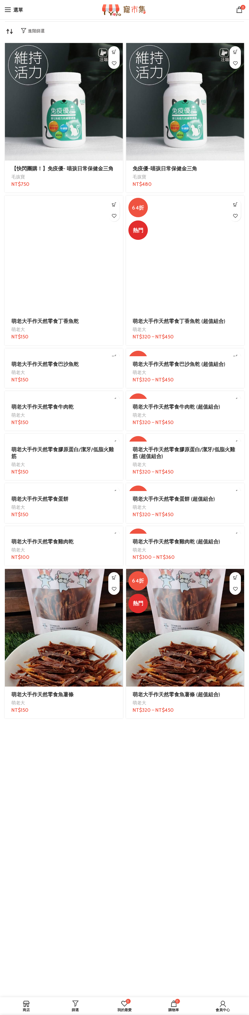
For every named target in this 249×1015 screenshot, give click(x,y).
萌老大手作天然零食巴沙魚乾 (45, 364)
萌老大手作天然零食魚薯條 (42, 694)
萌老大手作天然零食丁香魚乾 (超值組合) (179, 321)
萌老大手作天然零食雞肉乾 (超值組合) (176, 542)
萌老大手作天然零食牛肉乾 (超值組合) (176, 407)
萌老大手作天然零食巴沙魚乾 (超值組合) (179, 364)
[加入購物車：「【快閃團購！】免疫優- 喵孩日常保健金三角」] (114, 52)
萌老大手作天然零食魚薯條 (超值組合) (176, 694)
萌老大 (18, 329)
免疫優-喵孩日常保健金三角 (165, 169)
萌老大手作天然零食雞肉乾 (42, 542)
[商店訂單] (10, 31)
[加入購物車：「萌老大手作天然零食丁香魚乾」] (114, 204)
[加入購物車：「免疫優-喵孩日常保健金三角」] (235, 52)
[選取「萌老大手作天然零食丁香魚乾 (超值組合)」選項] (235, 204)
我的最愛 (114, 63)
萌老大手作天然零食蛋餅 (39, 499)
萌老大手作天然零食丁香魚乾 (45, 321)
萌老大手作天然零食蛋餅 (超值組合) (174, 499)
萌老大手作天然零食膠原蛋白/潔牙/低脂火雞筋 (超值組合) (184, 452)
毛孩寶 (18, 177)
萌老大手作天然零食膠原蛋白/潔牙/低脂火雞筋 (62, 452)
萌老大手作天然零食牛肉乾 (42, 407)
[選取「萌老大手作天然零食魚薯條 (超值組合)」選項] (235, 577)
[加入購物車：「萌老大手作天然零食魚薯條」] (114, 577)
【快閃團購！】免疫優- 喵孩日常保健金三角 (62, 169)
